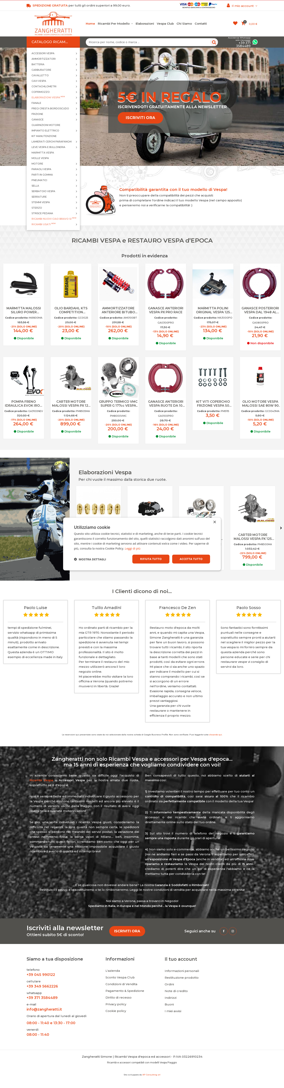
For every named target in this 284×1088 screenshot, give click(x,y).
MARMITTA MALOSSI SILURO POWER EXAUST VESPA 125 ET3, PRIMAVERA (23, 310)
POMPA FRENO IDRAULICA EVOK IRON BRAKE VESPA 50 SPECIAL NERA (23, 404)
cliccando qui (215, 734)
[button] (90, 559)
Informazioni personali (182, 971)
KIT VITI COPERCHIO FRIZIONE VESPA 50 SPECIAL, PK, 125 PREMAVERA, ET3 (213, 404)
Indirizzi (171, 998)
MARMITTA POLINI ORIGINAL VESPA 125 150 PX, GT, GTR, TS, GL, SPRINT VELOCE (213, 310)
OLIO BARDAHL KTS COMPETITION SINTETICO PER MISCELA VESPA (71, 310)
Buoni (169, 1004)
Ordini (169, 984)
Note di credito (176, 991)
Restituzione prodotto (182, 977)
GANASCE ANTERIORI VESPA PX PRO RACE (165, 310)
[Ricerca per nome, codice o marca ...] (152, 42)
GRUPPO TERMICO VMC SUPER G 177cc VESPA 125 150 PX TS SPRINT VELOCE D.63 (118, 404)
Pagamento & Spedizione (125, 991)
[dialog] (142, 544)
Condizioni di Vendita (121, 984)
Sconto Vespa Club (120, 977)
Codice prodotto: (16, 317)
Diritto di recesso (119, 997)
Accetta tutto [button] (191, 559)
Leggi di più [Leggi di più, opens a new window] (132, 548)
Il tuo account (181, 959)
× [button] (214, 522)
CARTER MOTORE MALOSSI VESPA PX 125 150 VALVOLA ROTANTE (255, 537)
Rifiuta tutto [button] (151, 559)
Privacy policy (116, 1004)
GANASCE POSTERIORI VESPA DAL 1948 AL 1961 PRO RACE (260, 310)
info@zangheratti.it (44, 1009)
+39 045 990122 (41, 975)
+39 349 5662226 (42, 986)
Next (281, 528)
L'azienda (113, 971)
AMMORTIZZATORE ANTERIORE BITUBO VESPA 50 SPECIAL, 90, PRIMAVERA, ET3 (118, 310)
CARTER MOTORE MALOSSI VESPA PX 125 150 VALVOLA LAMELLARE (71, 404)
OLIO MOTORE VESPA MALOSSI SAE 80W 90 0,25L (260, 404)
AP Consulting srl (151, 1074)
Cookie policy (116, 1011)
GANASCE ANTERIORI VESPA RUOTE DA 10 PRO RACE (165, 404)
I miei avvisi (173, 1011)
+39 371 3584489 (42, 998)
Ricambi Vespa (41, 780)
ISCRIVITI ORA (140, 117)
